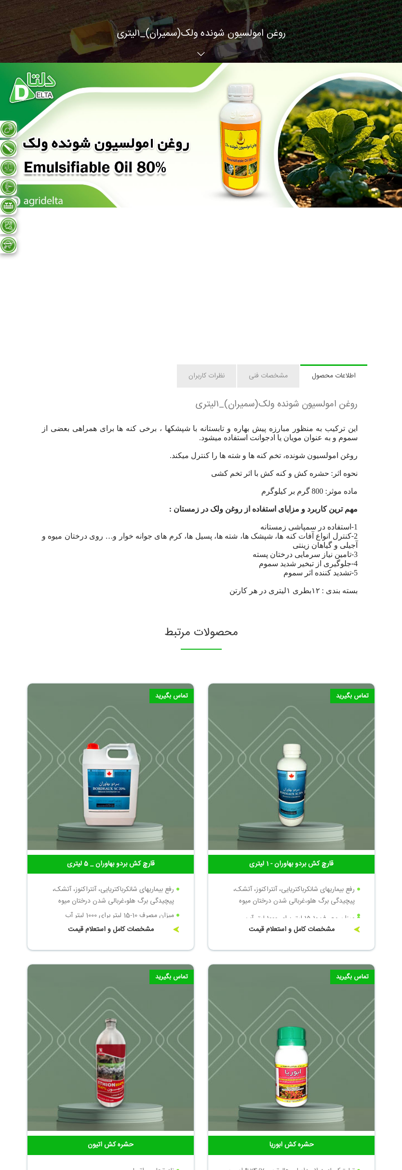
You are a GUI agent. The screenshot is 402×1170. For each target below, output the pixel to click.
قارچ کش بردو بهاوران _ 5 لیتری (111, 864)
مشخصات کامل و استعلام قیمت (292, 929)
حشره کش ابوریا (291, 1145)
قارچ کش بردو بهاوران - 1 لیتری (291, 864)
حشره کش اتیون (111, 1145)
